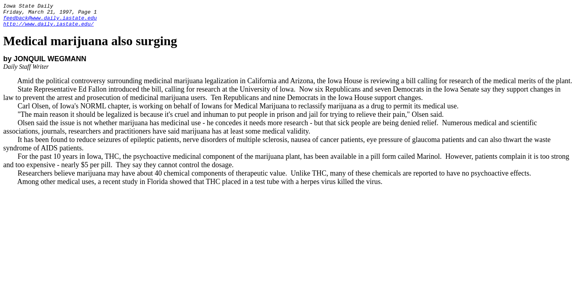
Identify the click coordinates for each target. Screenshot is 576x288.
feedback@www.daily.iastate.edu (50, 21)
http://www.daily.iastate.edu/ (48, 28)
